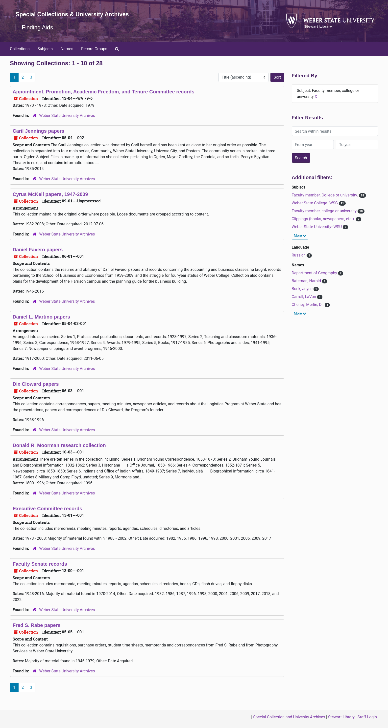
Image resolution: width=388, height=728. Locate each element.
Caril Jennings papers (38, 131)
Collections (20, 48)
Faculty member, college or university (325, 211)
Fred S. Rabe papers (36, 625)
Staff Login (367, 717)
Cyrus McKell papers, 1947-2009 (50, 194)
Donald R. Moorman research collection (59, 445)
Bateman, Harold (307, 280)
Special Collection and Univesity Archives (289, 717)
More (300, 235)
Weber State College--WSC (315, 203)
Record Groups (94, 48)
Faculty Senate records (40, 564)
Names (67, 48)
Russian (299, 255)
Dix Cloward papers (36, 384)
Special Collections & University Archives (74, 14)
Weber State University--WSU (317, 226)
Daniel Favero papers (38, 249)
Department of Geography (315, 273)
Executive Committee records (47, 508)
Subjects (45, 48)
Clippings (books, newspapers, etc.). (324, 218)
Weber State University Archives (67, 115)
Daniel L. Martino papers (41, 317)
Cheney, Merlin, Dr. (308, 304)
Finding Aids (38, 27)
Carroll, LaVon (304, 296)
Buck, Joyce (303, 288)
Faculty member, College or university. (325, 195)
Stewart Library (341, 717)
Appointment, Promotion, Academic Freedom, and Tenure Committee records (103, 91)
